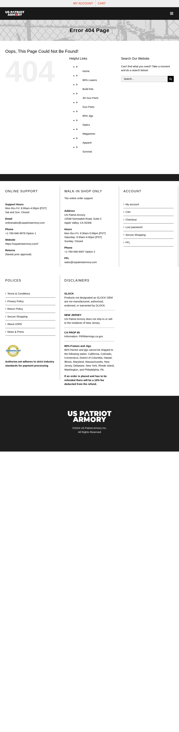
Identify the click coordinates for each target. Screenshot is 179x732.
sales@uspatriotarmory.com (80, 262)
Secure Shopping (136, 234)
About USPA (14, 324)
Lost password (134, 227)
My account (132, 204)
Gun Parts (88, 106)
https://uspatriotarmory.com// (21, 243)
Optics (86, 124)
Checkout (131, 219)
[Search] (171, 79)
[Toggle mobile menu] (172, 13)
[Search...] (144, 79)
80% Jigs (88, 115)
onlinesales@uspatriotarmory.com (25, 222)
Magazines (89, 133)
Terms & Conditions (18, 293)
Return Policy (15, 308)
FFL (128, 242)
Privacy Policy (15, 301)
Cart (128, 211)
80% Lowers (90, 80)
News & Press (15, 331)
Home (86, 71)
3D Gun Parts (90, 97)
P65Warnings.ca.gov (91, 336)
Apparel (87, 142)
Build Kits (88, 88)
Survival (87, 151)
